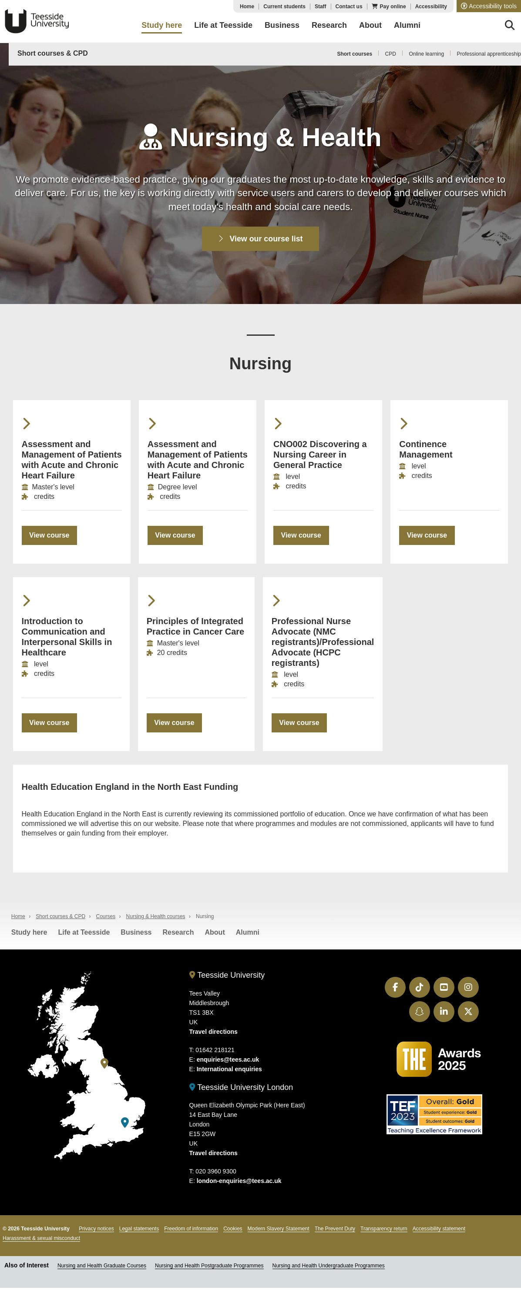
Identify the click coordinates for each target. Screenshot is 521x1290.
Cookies (232, 1231)
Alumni (247, 935)
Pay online (393, 6)
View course (49, 535)
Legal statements (139, 1231)
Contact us (349, 6)
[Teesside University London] (125, 1125)
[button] (489, 6)
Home (247, 6)
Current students (284, 6)
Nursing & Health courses (155, 919)
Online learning (426, 54)
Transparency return (383, 1231)
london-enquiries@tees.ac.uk (239, 1183)
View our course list (260, 238)
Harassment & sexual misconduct (41, 1241)
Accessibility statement (439, 1231)
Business (136, 935)
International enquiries (229, 1071)
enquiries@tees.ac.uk (228, 1061)
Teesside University (37, 21)
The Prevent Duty (335, 1231)
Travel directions (213, 1033)
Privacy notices (96, 1231)
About (215, 935)
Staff (320, 6)
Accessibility (431, 6)
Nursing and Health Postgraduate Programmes (209, 1268)
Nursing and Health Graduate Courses (101, 1268)
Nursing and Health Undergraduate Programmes (328, 1268)
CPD (390, 54)
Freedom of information (191, 1231)
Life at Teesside (84, 935)
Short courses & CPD (52, 53)
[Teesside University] (104, 1066)
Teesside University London (241, 1089)
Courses (106, 919)
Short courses (354, 54)
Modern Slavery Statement (278, 1231)
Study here (29, 935)
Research (178, 935)
